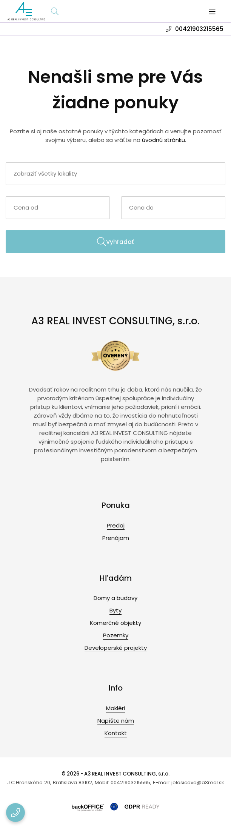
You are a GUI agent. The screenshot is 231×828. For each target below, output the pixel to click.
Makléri (115, 708)
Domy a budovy (115, 598)
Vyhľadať (115, 241)
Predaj (116, 525)
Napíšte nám (115, 721)
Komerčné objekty (115, 623)
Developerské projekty (116, 648)
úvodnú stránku (163, 140)
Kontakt (116, 733)
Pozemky (115, 635)
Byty (115, 610)
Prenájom (115, 538)
